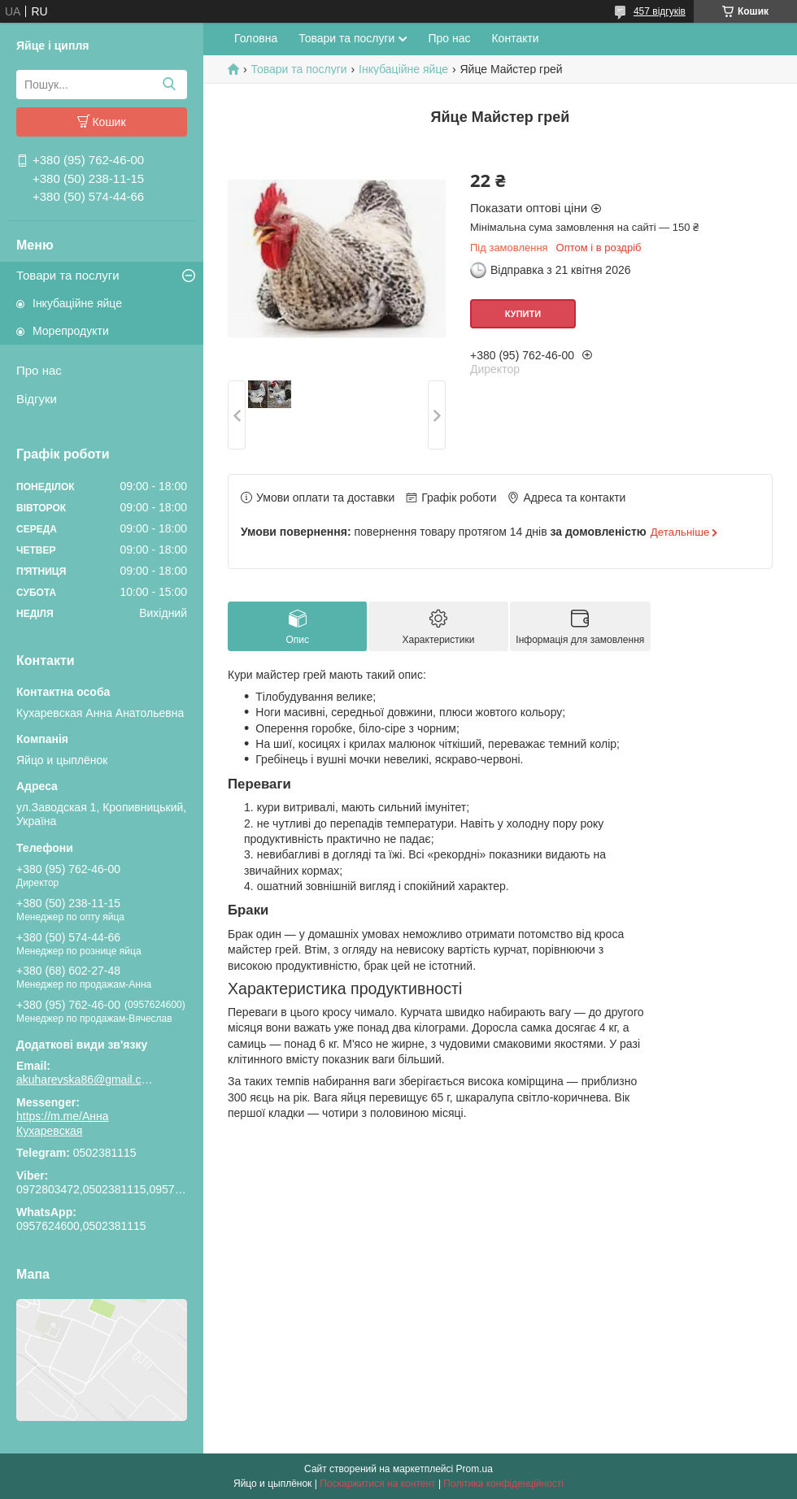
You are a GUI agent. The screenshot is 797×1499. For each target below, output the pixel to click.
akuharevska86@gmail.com (85, 1079)
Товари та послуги (68, 275)
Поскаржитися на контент (377, 1483)
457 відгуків (660, 11)
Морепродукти (71, 330)
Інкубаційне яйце (77, 303)
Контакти (514, 38)
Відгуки (36, 399)
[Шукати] (168, 84)
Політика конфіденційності (503, 1483)
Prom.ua (474, 1469)
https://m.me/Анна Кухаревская (62, 1123)
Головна (255, 38)
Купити (523, 314)
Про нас (39, 370)
